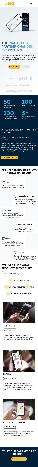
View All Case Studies (10, 273)
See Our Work (14, 67)
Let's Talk (25, 67)
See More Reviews (19, 459)
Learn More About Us (10, 158)
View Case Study (10, 330)
